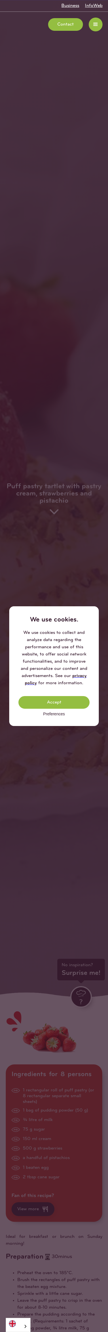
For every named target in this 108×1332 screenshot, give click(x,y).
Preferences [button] (54, 714)
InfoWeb (94, 5)
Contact (65, 24)
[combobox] (18, 1325)
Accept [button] (54, 702)
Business (70, 5)
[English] (18, 1323)
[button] (96, 24)
